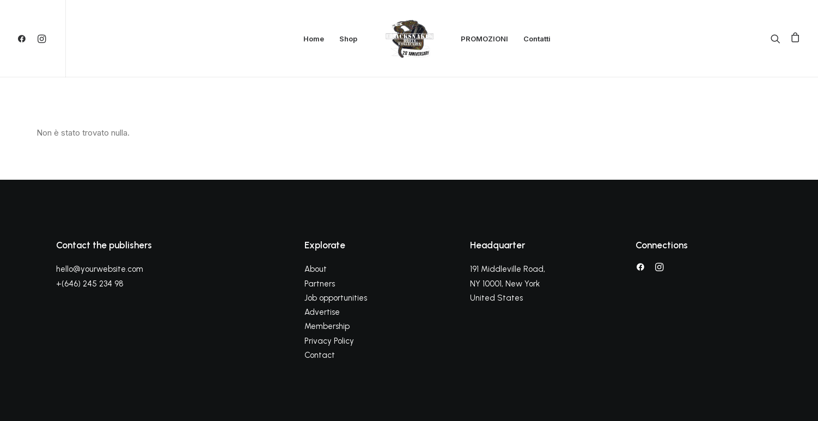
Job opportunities (335, 298)
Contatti (537, 38)
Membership (327, 326)
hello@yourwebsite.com (99, 269)
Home (313, 38)
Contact (319, 355)
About (315, 269)
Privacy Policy (329, 341)
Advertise (322, 312)
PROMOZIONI (484, 38)
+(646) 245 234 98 (90, 284)
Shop (348, 38)
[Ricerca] (778, 38)
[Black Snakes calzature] (409, 39)
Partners (319, 284)
